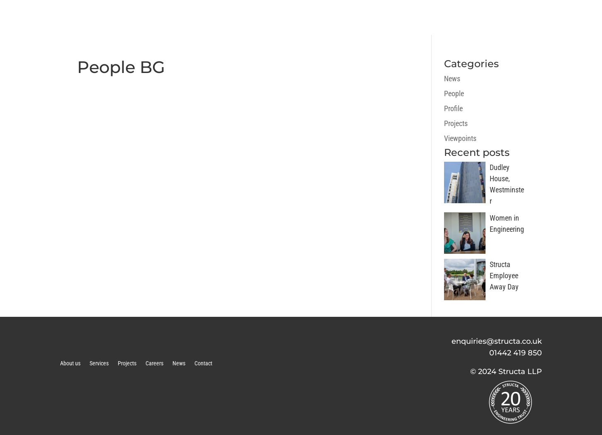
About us (70, 363)
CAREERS (468, 17)
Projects (456, 123)
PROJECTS (414, 17)
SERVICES (358, 17)
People (454, 93)
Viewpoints (460, 138)
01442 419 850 (515, 352)
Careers (154, 363)
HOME (252, 17)
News (452, 78)
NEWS (516, 17)
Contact (203, 363)
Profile (453, 108)
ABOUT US (302, 17)
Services (99, 363)
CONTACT (564, 17)
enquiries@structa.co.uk (497, 341)
